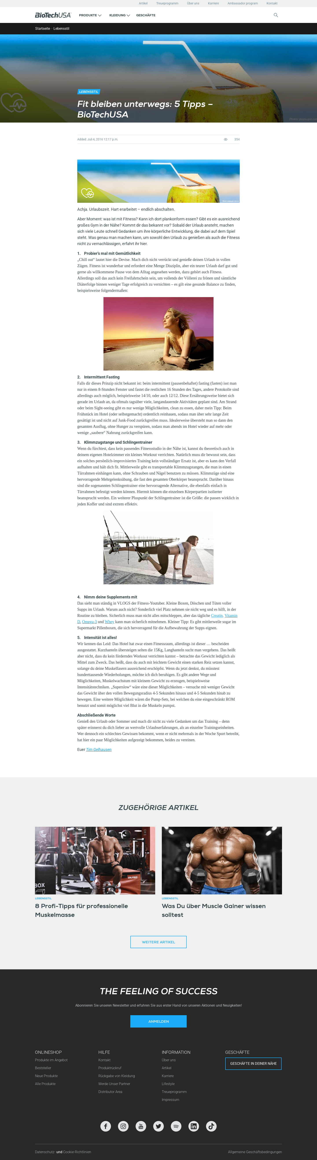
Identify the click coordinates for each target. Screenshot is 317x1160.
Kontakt (272, 3)
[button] (90, 15)
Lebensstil (61, 28)
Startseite (42, 28)
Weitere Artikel (158, 942)
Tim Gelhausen (99, 749)
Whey (109, 622)
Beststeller (43, 1068)
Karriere (213, 3)
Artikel (143, 3)
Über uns (193, 3)
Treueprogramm (167, 3)
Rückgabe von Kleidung (116, 1076)
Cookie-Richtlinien (77, 1152)
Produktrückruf (109, 1068)
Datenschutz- (45, 1152)
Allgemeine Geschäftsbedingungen (255, 1152)
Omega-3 (89, 622)
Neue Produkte (46, 1076)
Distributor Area (110, 1092)
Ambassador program (243, 3)
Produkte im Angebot (51, 1060)
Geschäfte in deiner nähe (253, 1063)
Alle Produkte (45, 1084)
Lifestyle (168, 1084)
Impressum (170, 1100)
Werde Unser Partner (114, 1084)
